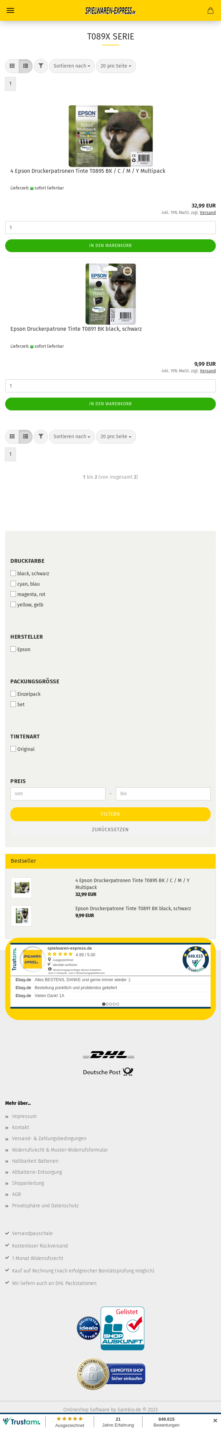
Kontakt (20, 1127)
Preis (18, 781)
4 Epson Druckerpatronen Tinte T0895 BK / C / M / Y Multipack (87, 171)
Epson (20, 649)
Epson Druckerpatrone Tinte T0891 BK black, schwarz (76, 329)
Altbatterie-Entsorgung (37, 1172)
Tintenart (25, 736)
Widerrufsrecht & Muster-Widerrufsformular (60, 1150)
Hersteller (26, 636)
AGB (16, 1194)
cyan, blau (25, 584)
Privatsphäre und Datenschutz (45, 1206)
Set (17, 704)
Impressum (24, 1116)
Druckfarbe (27, 561)
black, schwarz (29, 573)
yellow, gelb (26, 605)
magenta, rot (27, 594)
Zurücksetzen (110, 830)
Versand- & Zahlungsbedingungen (49, 1139)
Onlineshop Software (86, 1410)
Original (22, 749)
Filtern (110, 814)
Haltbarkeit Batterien (35, 1161)
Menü (10, 10)
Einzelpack (25, 694)
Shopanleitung (28, 1183)
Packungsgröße (34, 681)
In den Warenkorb (110, 245)
